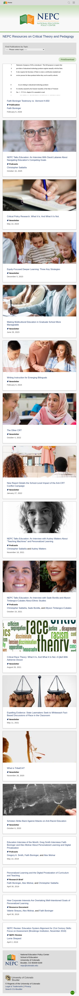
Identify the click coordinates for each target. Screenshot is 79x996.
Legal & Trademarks (14, 986)
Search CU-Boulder (13, 989)
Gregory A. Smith (15, 855)
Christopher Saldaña (17, 167)
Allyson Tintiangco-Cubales (58, 608)
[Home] (39, 19)
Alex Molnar (49, 855)
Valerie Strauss (14, 910)
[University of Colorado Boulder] (19, 978)
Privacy (27, 986)
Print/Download (67, 59)
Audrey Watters (38, 549)
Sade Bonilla (34, 608)
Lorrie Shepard (14, 938)
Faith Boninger (14, 108)
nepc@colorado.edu (29, 965)
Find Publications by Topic (16, 47)
